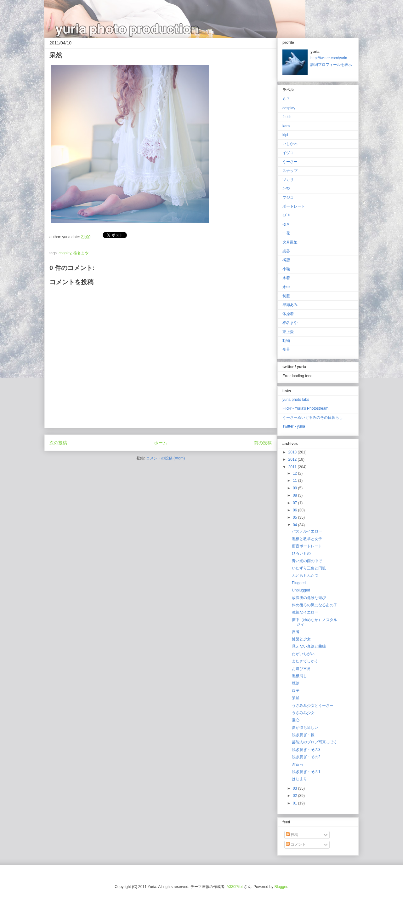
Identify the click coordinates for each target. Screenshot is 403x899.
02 (295, 795)
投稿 (292, 835)
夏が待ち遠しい (305, 727)
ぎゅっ (297, 764)
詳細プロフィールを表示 (331, 64)
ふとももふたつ (305, 575)
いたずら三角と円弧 (309, 568)
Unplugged (301, 590)
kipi (285, 135)
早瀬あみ (290, 305)
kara (286, 126)
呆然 (295, 698)
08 (295, 495)
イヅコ (288, 153)
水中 (286, 287)
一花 (286, 233)
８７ (286, 99)
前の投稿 (263, 442)
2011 (293, 467)
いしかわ (290, 143)
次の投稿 (58, 442)
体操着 (288, 314)
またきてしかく (305, 661)
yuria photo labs (295, 399)
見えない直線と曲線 (309, 646)
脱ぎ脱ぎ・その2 (306, 757)
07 (295, 503)
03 (295, 788)
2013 (293, 452)
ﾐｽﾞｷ (286, 215)
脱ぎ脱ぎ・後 (303, 735)
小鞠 (286, 269)
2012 (293, 459)
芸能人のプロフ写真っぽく (314, 742)
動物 (286, 340)
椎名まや (80, 253)
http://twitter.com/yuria (328, 58)
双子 (295, 691)
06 (295, 510)
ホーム (160, 442)
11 (295, 480)
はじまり (299, 779)
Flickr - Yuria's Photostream (305, 408)
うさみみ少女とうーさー (312, 705)
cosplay (65, 253)
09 (295, 488)
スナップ (290, 171)
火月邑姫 (290, 242)
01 (295, 803)
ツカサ (288, 179)
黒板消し (299, 676)
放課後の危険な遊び (309, 598)
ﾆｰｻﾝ (286, 188)
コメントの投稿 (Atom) (165, 458)
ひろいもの (301, 553)
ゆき (286, 224)
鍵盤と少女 (301, 639)
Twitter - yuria (293, 426)
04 (295, 525)
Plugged (299, 583)
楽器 (286, 251)
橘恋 (286, 260)
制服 (286, 296)
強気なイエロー (305, 612)
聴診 (295, 683)
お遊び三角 (301, 668)
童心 (295, 720)
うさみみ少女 (303, 713)
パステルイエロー (307, 531)
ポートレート (293, 206)
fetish (287, 117)
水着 (286, 278)
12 (295, 473)
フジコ (288, 197)
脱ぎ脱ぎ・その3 (306, 749)
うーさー (290, 161)
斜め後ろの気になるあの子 (314, 605)
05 (295, 517)
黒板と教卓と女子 (307, 539)
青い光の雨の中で (307, 561)
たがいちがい (303, 654)
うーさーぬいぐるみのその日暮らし (312, 417)
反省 (295, 632)
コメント (296, 844)
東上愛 (288, 332)
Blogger (281, 887)
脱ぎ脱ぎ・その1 (306, 771)
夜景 (286, 349)
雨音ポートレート (307, 546)
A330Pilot (235, 887)
